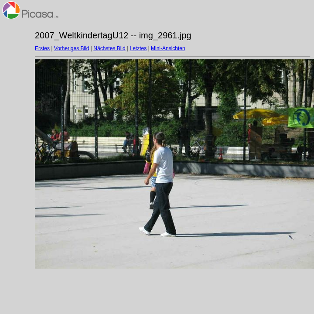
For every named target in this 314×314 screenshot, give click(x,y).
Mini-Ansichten (168, 48)
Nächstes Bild (109, 48)
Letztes (138, 48)
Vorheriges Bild (71, 48)
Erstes (42, 48)
